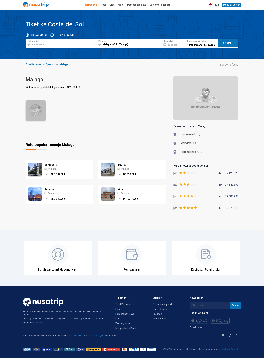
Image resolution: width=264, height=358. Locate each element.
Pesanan (157, 314)
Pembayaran (159, 318)
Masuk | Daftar (231, 4)
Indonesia (36, 319)
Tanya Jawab (160, 309)
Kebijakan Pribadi (76, 336)
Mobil (121, 4)
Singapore (61, 319)
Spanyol (50, 64)
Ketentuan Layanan (97, 336)
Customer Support (160, 4)
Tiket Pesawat (89, 4)
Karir (118, 318)
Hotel (104, 4)
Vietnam (87, 319)
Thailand (99, 319)
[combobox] (58, 43)
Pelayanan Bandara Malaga (190, 126)
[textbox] (58, 43)
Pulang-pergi (65, 35)
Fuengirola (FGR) (190, 134)
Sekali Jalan (39, 35)
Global (26, 319)
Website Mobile (197, 327)
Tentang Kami (123, 323)
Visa (112, 4)
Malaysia (49, 319)
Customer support (162, 304)
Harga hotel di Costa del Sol (190, 165)
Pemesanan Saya (136, 4)
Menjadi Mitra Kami (126, 328)
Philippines (75, 319)
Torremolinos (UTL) (191, 151)
